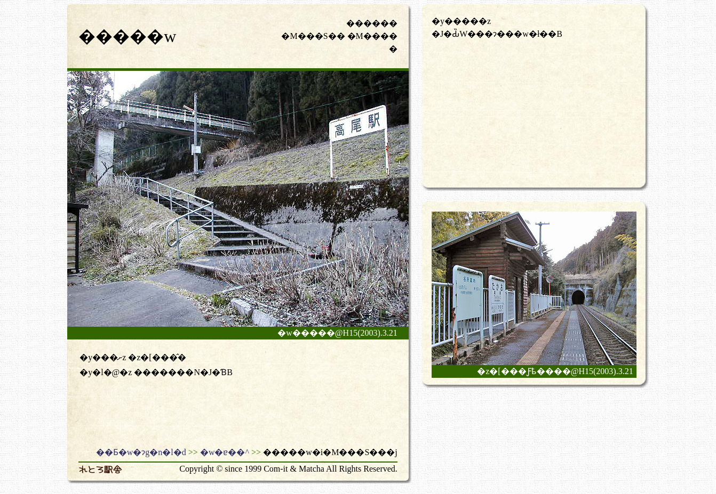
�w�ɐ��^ (224, 452)
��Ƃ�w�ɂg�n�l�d (141, 452)
